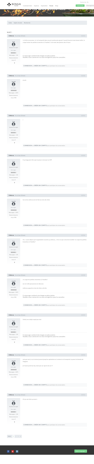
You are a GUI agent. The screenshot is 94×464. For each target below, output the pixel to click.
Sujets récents (18, 32)
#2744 (83, 164)
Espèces (36, 5)
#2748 (83, 284)
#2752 (83, 404)
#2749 (83, 324)
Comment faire (27, 5)
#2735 (83, 45)
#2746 (83, 244)
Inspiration (44, 5)
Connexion (80, 5)
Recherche (27, 32)
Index (10, 32)
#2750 (83, 364)
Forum (51, 5)
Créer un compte (40, 75)
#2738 (83, 85)
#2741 (83, 125)
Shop (56, 5)
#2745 (83, 204)
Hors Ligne (13, 59)
